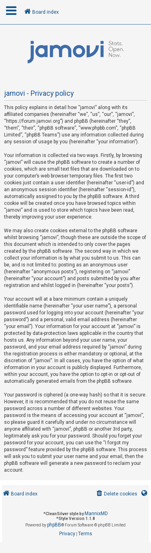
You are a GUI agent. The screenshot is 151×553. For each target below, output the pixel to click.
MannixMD (96, 513)
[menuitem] (116, 494)
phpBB (54, 525)
